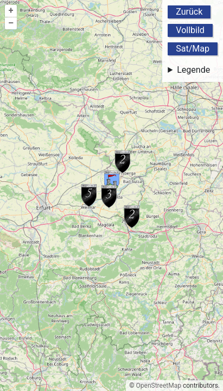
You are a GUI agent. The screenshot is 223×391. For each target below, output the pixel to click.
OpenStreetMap (158, 385)
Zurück (189, 12)
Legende (193, 70)
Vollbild (190, 30)
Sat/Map (192, 48)
